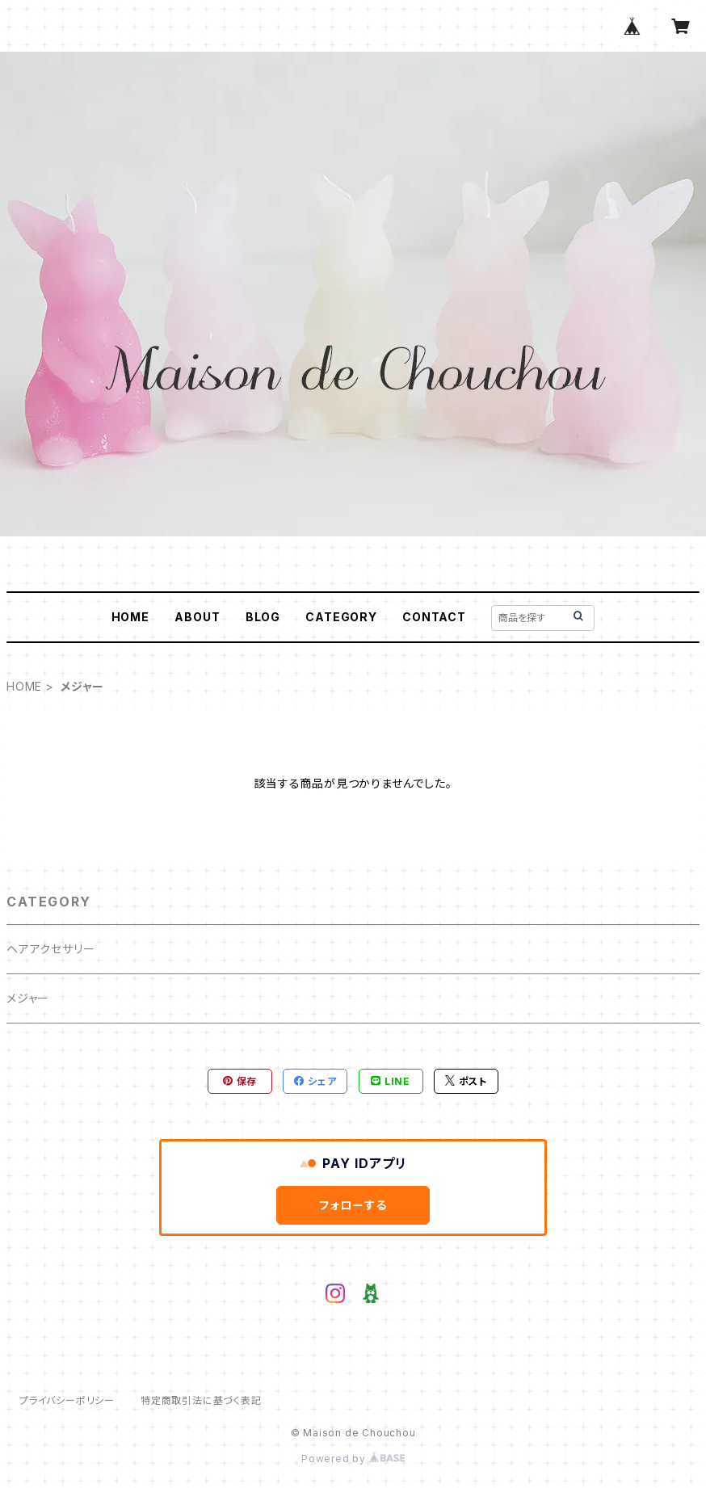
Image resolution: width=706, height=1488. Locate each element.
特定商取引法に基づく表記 (201, 1400)
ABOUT (197, 617)
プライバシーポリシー (67, 1400)
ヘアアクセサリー (50, 949)
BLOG (263, 617)
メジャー (27, 998)
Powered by (353, 1458)
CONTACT (434, 617)
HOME (130, 617)
